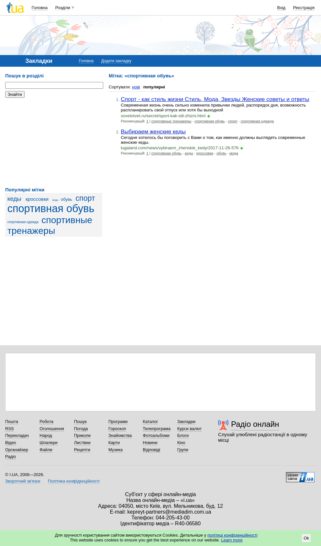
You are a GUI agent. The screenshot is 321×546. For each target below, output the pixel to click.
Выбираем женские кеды (153, 131)
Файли (45, 449)
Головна (40, 7)
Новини (150, 442)
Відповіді (151, 449)
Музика (115, 449)
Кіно (181, 442)
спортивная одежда (23, 222)
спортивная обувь (50, 208)
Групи (182, 449)
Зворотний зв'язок (22, 481)
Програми (117, 421)
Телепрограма (157, 428)
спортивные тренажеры (50, 225)
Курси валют (189, 428)
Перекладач (17, 435)
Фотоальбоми (156, 435)
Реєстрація (304, 7)
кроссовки (37, 199)
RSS (9, 428)
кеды (14, 198)
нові (136, 87)
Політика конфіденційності (74, 481)
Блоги (183, 435)
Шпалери (48, 442)
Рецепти (82, 449)
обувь (66, 199)
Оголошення (51, 428)
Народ (45, 435)
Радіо (10, 456)
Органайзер (16, 449)
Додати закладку (116, 61)
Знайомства (120, 435)
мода (55, 200)
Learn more (231, 540)
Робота (46, 421)
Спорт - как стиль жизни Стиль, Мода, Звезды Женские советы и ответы (215, 99)
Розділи (62, 7)
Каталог (150, 421)
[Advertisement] (53, 142)
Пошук (80, 421)
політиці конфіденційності (232, 535)
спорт (85, 198)
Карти (114, 442)
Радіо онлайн (255, 424)
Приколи (82, 435)
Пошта (11, 421)
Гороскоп (117, 428)
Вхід (281, 7)
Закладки (186, 421)
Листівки (82, 442)
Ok (306, 538)
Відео (10, 442)
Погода (81, 428)
